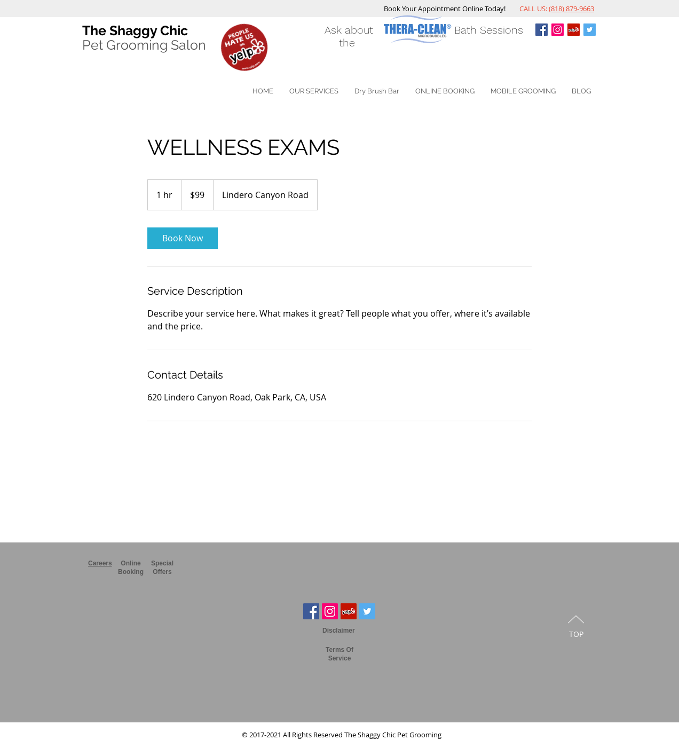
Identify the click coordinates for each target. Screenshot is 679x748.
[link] (182, 238)
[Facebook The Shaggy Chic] (311, 611)
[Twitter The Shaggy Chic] (589, 29)
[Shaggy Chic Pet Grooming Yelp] (573, 29)
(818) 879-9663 (571, 8)
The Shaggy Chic (135, 30)
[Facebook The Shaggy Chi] (541, 29)
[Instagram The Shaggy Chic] (557, 29)
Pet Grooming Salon (144, 45)
